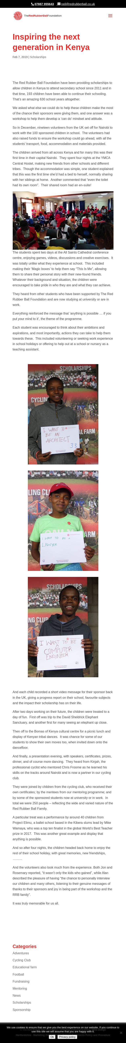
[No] (121, 1033)
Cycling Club (22, 960)
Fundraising (21, 981)
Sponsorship (22, 1009)
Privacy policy (67, 1036)
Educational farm (25, 967)
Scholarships (38, 57)
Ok (52, 1036)
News (17, 995)
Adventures (21, 953)
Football (18, 974)
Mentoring (20, 988)
